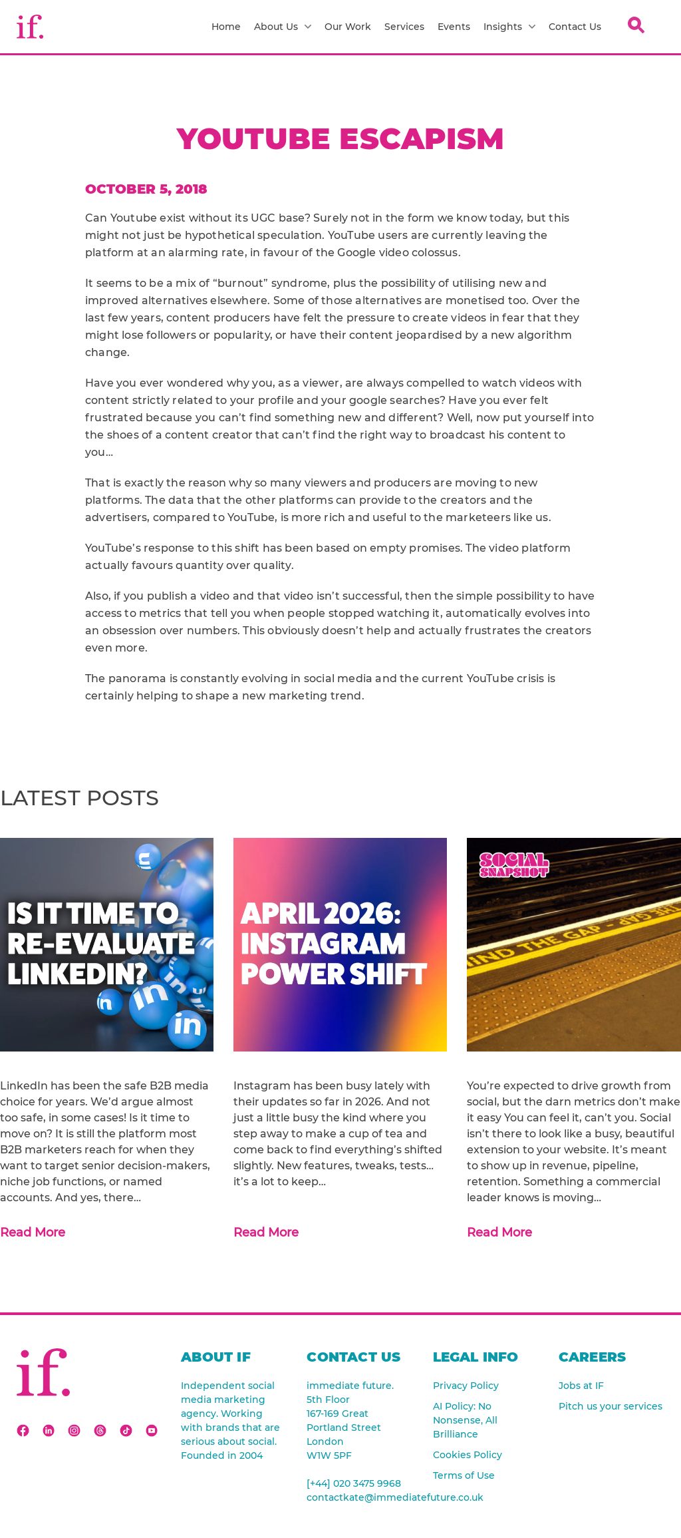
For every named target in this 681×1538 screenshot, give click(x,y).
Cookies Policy (467, 1455)
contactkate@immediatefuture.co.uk (359, 1497)
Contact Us (575, 27)
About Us (282, 27)
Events (454, 27)
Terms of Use (464, 1475)
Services (404, 27)
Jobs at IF (581, 1386)
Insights (509, 27)
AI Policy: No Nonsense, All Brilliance (465, 1420)
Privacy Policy (466, 1386)
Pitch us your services (610, 1406)
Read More (32, 1232)
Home (226, 27)
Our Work (348, 27)
